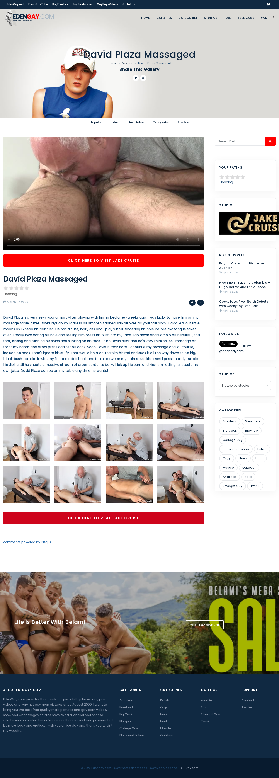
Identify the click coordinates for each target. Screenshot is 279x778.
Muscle (228, 468)
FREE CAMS (246, 18)
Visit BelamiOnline (204, 624)
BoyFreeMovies (83, 4)
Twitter (247, 707)
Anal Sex (229, 477)
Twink (255, 486)
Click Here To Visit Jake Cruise (103, 260)
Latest (115, 122)
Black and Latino (236, 449)
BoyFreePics (60, 4)
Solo (248, 477)
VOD (264, 18)
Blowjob (251, 430)
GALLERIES (164, 18)
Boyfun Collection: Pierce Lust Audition (242, 265)
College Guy (233, 440)
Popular (127, 63)
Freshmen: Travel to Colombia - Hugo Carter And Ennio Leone (244, 284)
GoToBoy (128, 4)
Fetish (262, 449)
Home (145, 18)
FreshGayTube (38, 4)
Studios (210, 18)
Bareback (253, 421)
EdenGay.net (15, 4)
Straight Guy (232, 486)
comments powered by (27, 542)
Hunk (259, 458)
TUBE (227, 18)
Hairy (243, 458)
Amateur (230, 421)
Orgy (227, 458)
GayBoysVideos (107, 4)
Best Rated (136, 122)
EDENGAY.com (188, 768)
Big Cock (230, 430)
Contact (248, 700)
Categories (188, 18)
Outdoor (249, 468)
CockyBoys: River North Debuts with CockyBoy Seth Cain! (243, 303)
